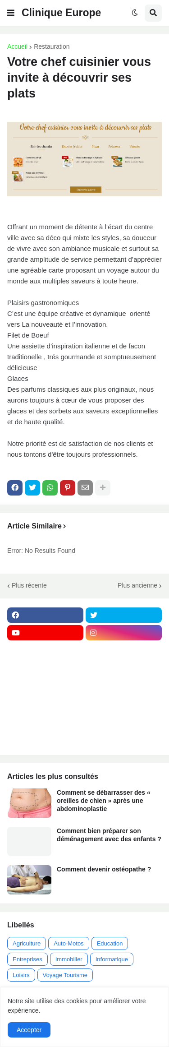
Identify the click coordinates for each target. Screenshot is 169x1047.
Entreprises (27, 959)
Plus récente (29, 585)
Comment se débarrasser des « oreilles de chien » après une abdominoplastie (104, 800)
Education (110, 943)
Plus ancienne (137, 585)
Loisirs (21, 975)
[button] (11, 13)
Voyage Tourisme (65, 975)
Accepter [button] (29, 1029)
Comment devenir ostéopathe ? (104, 869)
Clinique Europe (61, 13)
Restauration (51, 46)
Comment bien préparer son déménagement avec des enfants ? (109, 835)
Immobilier (68, 959)
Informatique (112, 959)
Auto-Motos (68, 943)
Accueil (17, 46)
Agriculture (27, 943)
